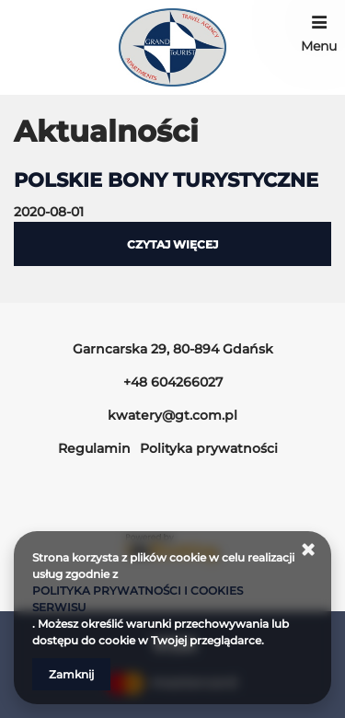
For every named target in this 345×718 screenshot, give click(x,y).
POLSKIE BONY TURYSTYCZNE (166, 179)
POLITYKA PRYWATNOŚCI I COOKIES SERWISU (137, 599)
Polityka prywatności (209, 448)
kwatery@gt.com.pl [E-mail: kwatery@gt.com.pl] (172, 415)
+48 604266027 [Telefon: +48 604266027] (173, 382)
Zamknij (71, 674)
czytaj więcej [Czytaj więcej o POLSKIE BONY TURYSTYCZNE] (172, 244)
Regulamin (94, 448)
